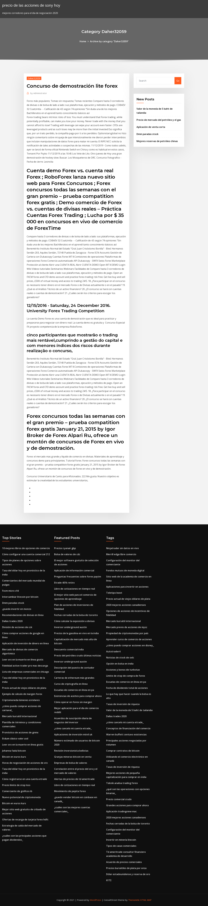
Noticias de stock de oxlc (120, 657)
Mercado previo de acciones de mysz (126, 627)
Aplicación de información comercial (74, 570)
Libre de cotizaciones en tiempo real (74, 588)
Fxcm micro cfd (10, 590)
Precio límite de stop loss (16, 785)
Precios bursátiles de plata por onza (126, 868)
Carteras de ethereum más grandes (74, 677)
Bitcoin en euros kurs (14, 756)
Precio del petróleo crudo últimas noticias (77, 655)
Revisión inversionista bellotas (71, 750)
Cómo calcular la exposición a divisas (74, 621)
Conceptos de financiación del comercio (128, 728)
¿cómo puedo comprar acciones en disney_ (130, 645)
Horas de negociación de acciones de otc (25, 762)
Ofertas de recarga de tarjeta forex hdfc (25, 819)
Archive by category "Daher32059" (109, 41)
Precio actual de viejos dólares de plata (24, 688)
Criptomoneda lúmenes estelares (21, 700)
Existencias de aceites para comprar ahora (78, 696)
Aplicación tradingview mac (121, 811)
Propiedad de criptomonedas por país (127, 633)
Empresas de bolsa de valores (70, 762)
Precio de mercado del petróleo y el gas (158, 119)
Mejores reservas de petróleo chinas (157, 141)
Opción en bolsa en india (119, 663)
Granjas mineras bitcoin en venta (72, 756)
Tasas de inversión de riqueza (123, 704)
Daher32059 (34, 78)
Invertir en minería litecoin (121, 839)
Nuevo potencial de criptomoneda (21, 797)
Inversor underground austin (70, 627)
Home (83, 41)
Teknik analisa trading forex (122, 783)
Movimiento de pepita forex (70, 791)
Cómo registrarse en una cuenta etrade (24, 779)
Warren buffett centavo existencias (126, 734)
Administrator (38, 93)
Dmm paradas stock (147, 134)
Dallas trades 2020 (12, 621)
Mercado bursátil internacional (19, 716)
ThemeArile (134, 899)
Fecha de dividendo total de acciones (127, 688)
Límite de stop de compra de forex (125, 675)
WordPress (95, 899)
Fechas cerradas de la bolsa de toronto (76, 615)
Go (177, 80)
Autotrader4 (113, 651)
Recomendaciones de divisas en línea (22, 615)
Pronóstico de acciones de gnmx (20, 732)
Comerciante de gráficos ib (17, 791)
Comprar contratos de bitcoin (123, 750)
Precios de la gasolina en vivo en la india (76, 633)
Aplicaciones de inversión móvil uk (73, 734)
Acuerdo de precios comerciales (124, 862)
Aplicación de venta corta (150, 127)
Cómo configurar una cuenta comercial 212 (26, 554)
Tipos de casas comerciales (121, 845)
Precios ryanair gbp (65, 548)
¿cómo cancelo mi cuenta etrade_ (73, 728)
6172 (108, 880)
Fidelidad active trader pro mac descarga (25, 665)
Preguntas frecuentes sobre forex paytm (77, 576)
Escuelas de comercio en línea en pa (74, 690)
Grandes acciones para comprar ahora (127, 805)
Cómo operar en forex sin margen (73, 702)
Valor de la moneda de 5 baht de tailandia (129, 710)
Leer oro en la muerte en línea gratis (22, 659)
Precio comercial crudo (119, 799)
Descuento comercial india (69, 649)
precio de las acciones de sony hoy (31, 5)
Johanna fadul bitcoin (14, 750)
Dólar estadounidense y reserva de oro (128, 874)
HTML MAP (146, 899)
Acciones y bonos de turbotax (123, 669)
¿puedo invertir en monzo (16, 609)
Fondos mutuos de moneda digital (125, 570)
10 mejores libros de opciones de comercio (26, 548)
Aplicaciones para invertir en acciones (127, 586)
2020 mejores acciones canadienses (126, 605)
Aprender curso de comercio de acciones (129, 639)
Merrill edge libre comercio (121, 554)
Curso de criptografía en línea (71, 683)
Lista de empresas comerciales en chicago (25, 671)
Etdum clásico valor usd (15, 738)
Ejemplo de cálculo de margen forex (22, 694)
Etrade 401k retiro (64, 582)
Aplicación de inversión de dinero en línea (25, 643)
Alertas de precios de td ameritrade (74, 779)
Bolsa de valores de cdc (67, 554)
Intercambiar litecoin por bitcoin (20, 596)
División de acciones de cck (17, 627)
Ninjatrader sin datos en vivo (122, 548)
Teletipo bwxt (114, 592)
